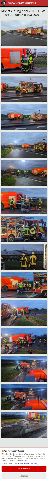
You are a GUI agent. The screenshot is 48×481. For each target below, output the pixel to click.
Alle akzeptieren (24, 469)
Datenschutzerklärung (30, 463)
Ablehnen (24, 476)
